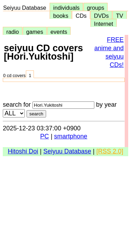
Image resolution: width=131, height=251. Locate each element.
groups (96, 8)
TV (119, 16)
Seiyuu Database (26, 8)
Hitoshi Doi (23, 151)
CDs (80, 16)
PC (44, 136)
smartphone (70, 136)
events (59, 32)
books (60, 16)
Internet (103, 24)
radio (12, 32)
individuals (66, 8)
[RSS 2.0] (109, 151)
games (34, 32)
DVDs (101, 16)
